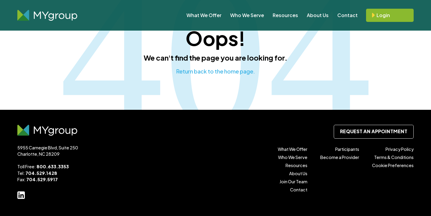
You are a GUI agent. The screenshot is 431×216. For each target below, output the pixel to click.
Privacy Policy (400, 149)
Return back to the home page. (215, 71)
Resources (285, 15)
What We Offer (203, 15)
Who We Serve (247, 15)
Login (383, 15)
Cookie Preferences (393, 165)
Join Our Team (293, 181)
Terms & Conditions (394, 157)
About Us (318, 15)
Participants (347, 149)
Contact (347, 15)
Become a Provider (339, 157)
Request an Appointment (373, 131)
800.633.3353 (53, 166)
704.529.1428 (41, 173)
